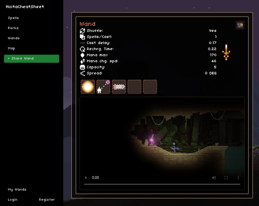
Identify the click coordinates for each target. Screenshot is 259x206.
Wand (88, 24)
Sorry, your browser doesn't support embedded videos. (162, 143)
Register (47, 200)
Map (11, 48)
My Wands (17, 190)
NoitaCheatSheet (25, 7)
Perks (13, 28)
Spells (13, 18)
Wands (14, 38)
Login (13, 200)
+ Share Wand (21, 58)
